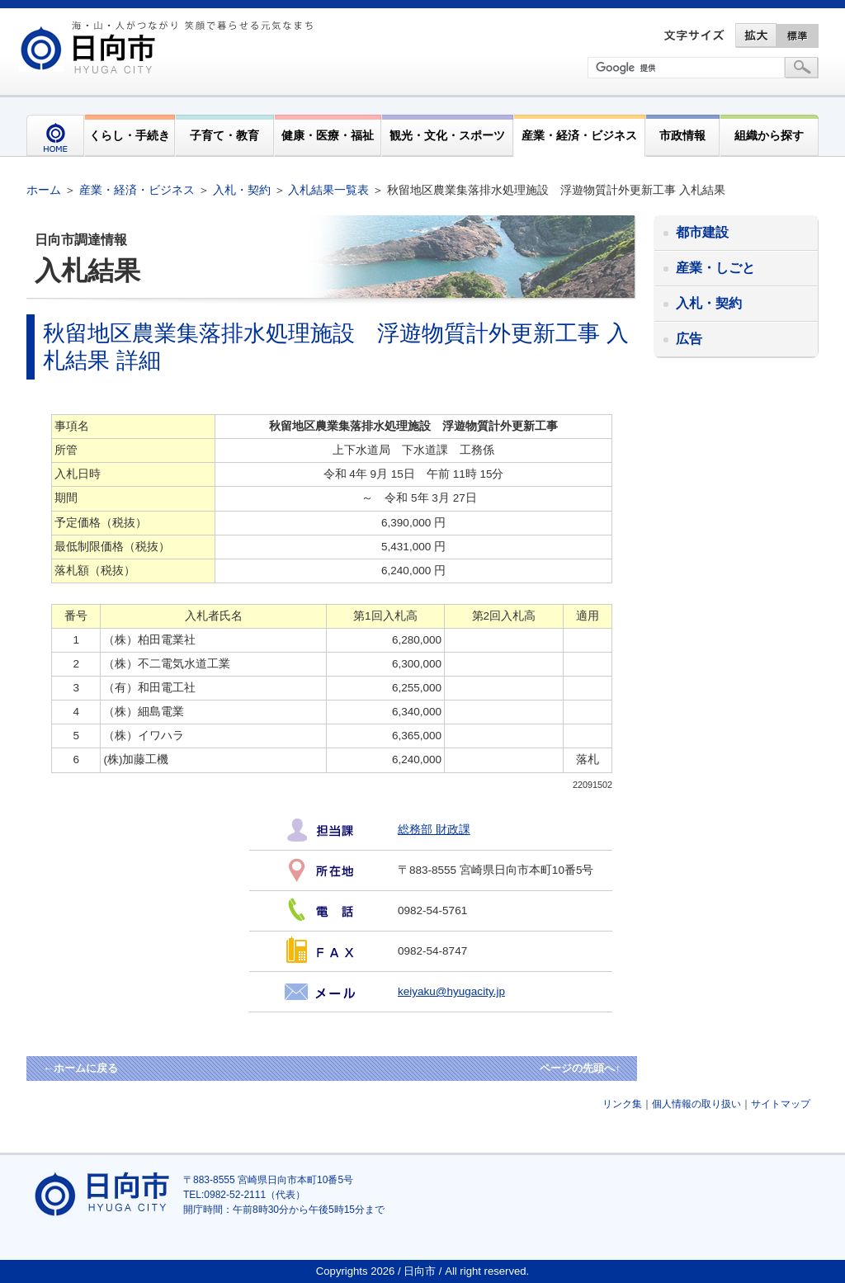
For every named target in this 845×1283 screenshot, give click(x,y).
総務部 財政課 (434, 829)
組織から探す (769, 135)
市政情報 (682, 135)
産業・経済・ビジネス (579, 135)
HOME (55, 136)
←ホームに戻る (80, 1068)
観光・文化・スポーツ (447, 135)
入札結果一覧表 (328, 189)
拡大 (756, 35)
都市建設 (702, 232)
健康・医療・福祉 (327, 135)
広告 (689, 339)
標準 (798, 35)
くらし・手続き (129, 135)
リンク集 (622, 1104)
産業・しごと (715, 268)
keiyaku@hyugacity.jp (451, 991)
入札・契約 (242, 189)
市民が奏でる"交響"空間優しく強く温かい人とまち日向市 (169, 47)
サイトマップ (780, 1104)
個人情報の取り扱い (696, 1104)
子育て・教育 (224, 135)
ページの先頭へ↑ (580, 1068)
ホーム (43, 189)
